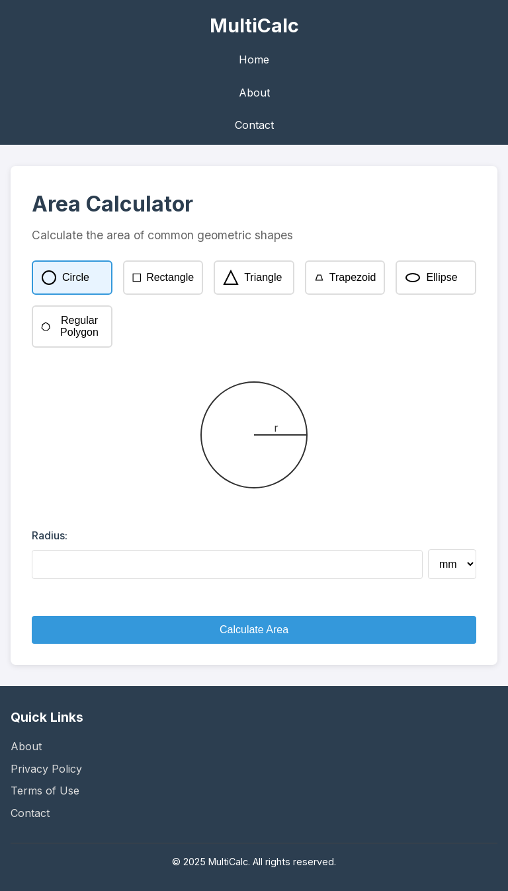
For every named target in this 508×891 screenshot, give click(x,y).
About (254, 92)
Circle (65, 278)
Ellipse (431, 278)
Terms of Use (45, 790)
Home (254, 59)
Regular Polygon (70, 326)
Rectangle (163, 278)
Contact (254, 125)
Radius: (49, 535)
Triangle (252, 278)
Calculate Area (254, 629)
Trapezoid (345, 278)
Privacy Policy (46, 768)
